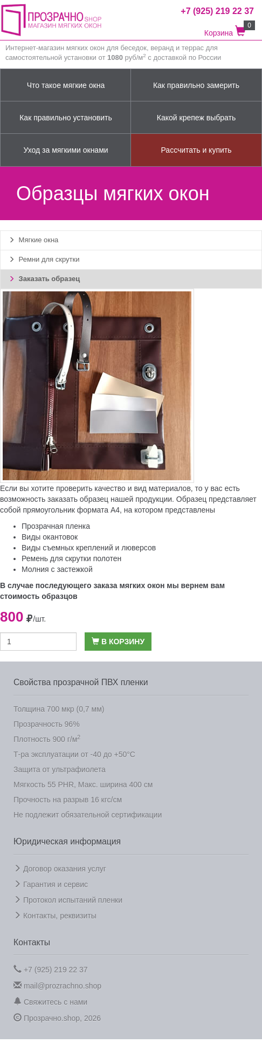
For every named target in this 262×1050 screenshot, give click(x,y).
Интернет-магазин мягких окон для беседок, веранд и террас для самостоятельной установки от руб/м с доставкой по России (113, 53)
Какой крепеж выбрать (196, 117)
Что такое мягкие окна (66, 85)
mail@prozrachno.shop (57, 985)
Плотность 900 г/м (46, 739)
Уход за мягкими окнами (65, 150)
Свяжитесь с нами (50, 1001)
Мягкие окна (33, 240)
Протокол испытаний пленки (67, 900)
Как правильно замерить (196, 85)
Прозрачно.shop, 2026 (57, 1017)
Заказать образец (44, 279)
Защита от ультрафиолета (59, 769)
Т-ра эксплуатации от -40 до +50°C (74, 754)
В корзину (118, 641)
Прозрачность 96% (46, 724)
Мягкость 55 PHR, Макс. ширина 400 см (83, 784)
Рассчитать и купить (196, 150)
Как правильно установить (65, 117)
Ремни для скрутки (44, 259)
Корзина (229, 29)
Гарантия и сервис (50, 884)
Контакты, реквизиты (54, 915)
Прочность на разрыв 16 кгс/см (67, 799)
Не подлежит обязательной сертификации (87, 814)
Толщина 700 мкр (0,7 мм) (58, 709)
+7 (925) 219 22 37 (50, 969)
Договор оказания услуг (59, 868)
